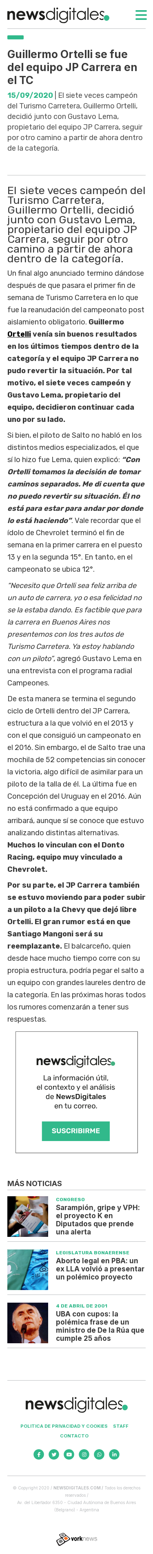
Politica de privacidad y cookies (64, 1426)
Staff (121, 1426)
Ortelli (19, 334)
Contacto (74, 1436)
